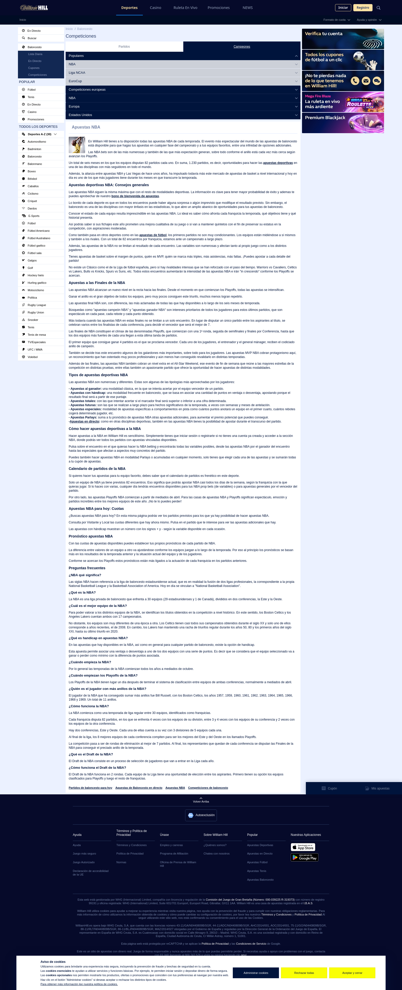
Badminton (31, 149)
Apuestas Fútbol (257, 862)
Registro (363, 7)
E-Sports (30, 215)
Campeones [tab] (242, 46)
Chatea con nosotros (217, 853)
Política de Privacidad (130, 853)
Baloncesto (32, 47)
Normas (121, 862)
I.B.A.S (308, 903)
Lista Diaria (35, 54)
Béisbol (29, 178)
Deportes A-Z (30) (39, 134)
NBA (72, 64)
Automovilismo (34, 141)
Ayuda (77, 845)
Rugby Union (33, 312)
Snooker (30, 319)
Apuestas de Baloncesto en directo (138, 787)
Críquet (29, 201)
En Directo (31, 30)
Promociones (219, 7)
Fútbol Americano (36, 230)
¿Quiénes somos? (215, 845)
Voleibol (30, 357)
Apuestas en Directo (260, 853)
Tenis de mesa (34, 334)
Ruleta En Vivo (185, 7)
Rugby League (34, 305)
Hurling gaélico (34, 282)
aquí (243, 954)
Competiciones (37, 74)
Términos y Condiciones (131, 845)
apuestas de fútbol (152, 235)
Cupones (33, 67)
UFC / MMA (32, 349)
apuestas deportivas (278, 163)
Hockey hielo (33, 275)
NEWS (248, 7)
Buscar (29, 38)
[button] (201, 815)
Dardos (29, 208)
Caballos (30, 186)
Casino (155, 7)
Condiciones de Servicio (251, 943)
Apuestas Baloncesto (260, 879)
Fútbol (29, 89)
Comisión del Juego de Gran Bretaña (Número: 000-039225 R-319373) (250, 899)
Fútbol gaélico (33, 245)
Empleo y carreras (171, 845)
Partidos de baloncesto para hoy (90, 787)
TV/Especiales (34, 342)
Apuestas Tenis (256, 870)
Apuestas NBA (175, 787)
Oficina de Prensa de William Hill (178, 864)
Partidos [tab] (124, 46)
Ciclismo (30, 193)
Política (29, 297)
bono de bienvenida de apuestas (135, 196)
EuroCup (75, 81)
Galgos (29, 260)
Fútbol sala (32, 253)
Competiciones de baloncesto (208, 787)
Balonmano (32, 163)
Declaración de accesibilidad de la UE (90, 872)
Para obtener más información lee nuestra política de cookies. (79, 984)
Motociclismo (33, 290)
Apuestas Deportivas (260, 845)
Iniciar (343, 7)
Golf (27, 267)
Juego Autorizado (84, 862)
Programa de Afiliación (174, 853)
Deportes (129, 7)
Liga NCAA (77, 73)
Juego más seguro (84, 853)
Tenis (28, 97)
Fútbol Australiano (36, 238)
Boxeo (29, 171)
